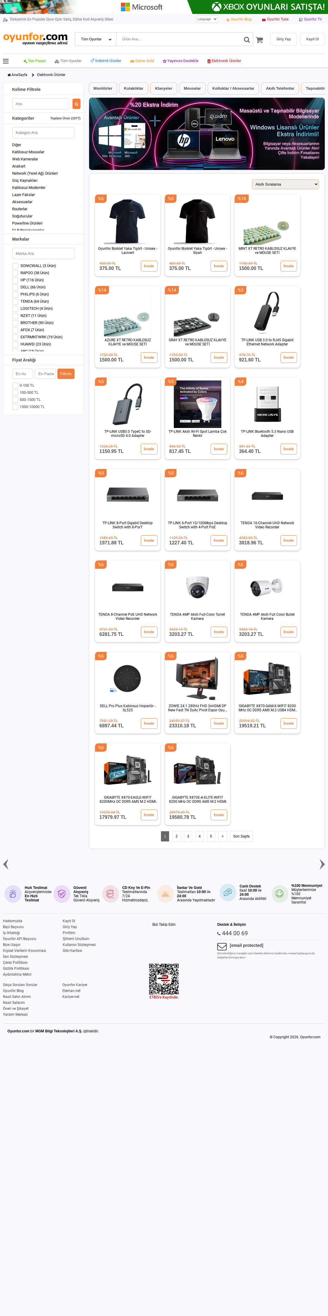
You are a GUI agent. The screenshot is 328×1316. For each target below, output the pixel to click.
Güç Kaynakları (24, 180)
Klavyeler (163, 88)
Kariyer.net (70, 997)
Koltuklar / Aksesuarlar (233, 88)
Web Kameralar (25, 159)
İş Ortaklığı (11, 933)
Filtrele (66, 374)
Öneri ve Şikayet (16, 1009)
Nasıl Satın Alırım (17, 997)
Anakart (18, 166)
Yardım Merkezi (15, 1014)
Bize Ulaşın (11, 945)
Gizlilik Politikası (16, 968)
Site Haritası (72, 951)
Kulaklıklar (134, 88)
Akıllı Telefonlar (280, 88)
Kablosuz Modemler (28, 187)
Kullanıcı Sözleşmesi (79, 945)
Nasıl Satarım (14, 1003)
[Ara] (247, 39)
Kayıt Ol (69, 921)
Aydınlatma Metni (17, 974)
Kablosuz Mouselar (28, 152)
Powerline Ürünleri (27, 223)
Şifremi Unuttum (76, 939)
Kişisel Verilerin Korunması (24, 951)
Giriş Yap (70, 927)
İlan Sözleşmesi (15, 957)
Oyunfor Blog (13, 991)
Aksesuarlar (22, 202)
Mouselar (192, 88)
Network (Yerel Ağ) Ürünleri (35, 173)
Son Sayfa (241, 836)
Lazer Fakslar (23, 194)
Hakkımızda (12, 921)
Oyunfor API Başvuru (19, 939)
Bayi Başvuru (13, 927)
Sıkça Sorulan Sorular (20, 985)
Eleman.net (71, 991)
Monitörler (103, 88)
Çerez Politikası (15, 962)
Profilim (69, 933)
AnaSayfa (19, 75)
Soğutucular (22, 216)
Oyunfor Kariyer (74, 985)
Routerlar (19, 209)
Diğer (16, 145)
